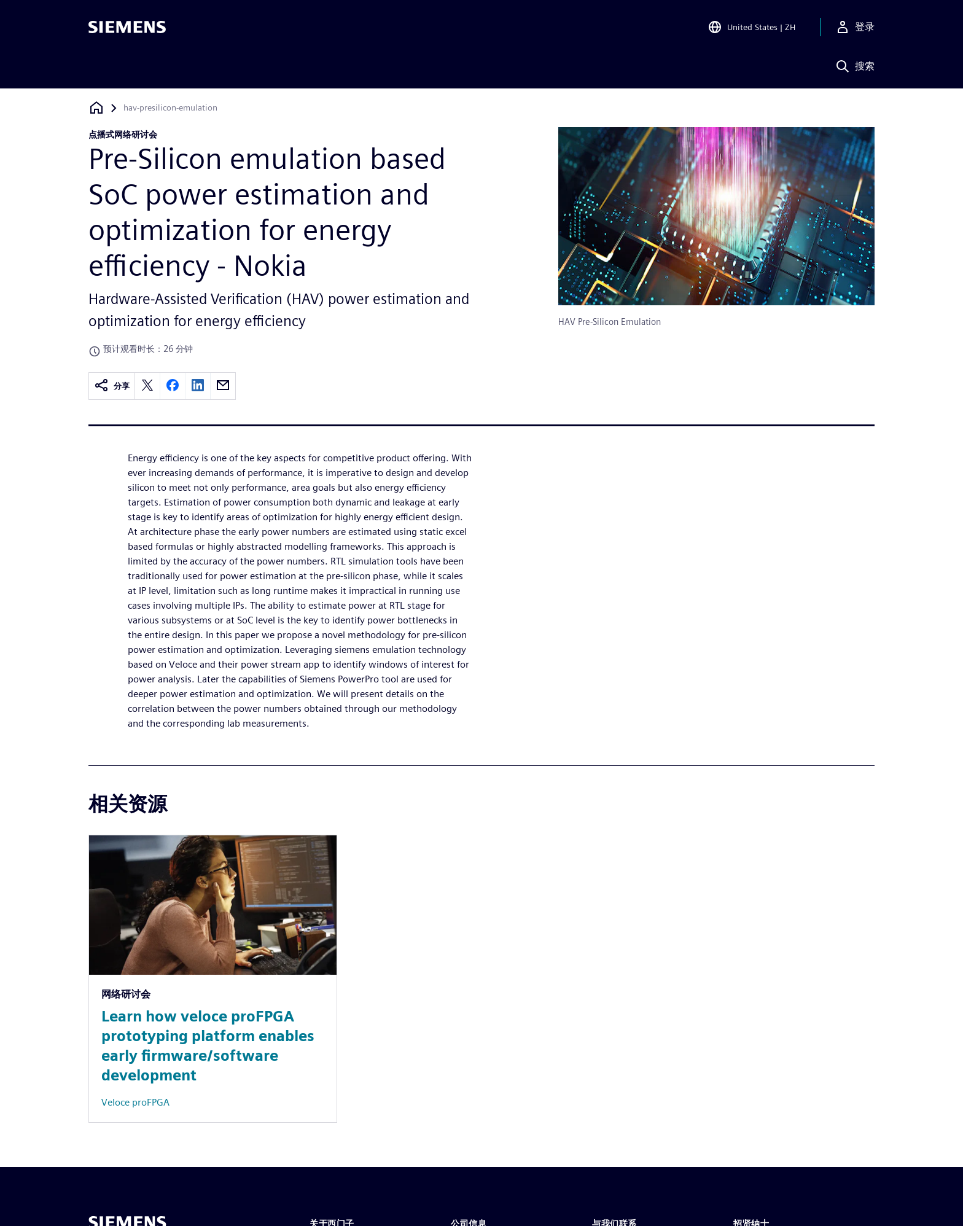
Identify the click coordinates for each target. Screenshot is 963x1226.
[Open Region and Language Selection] (751, 27)
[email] (223, 386)
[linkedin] (197, 386)
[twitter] (147, 386)
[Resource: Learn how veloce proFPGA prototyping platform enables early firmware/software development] (212, 979)
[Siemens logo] (127, 27)
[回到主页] (96, 107)
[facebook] (172, 386)
